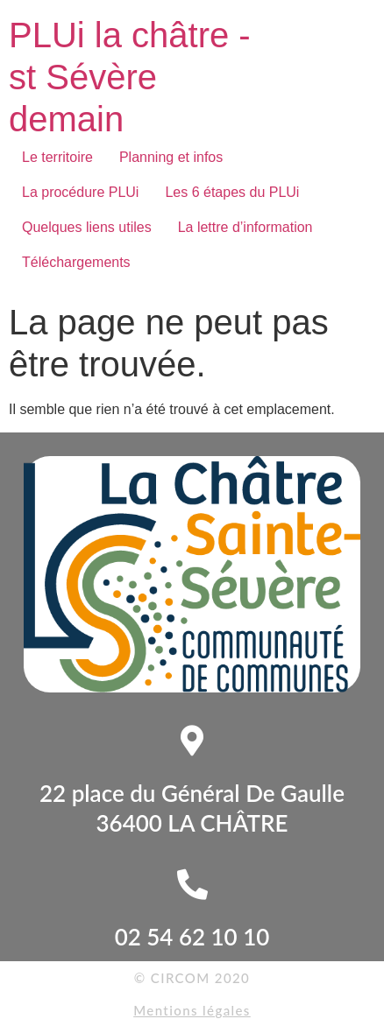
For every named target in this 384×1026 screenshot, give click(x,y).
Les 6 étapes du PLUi (232, 192)
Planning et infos (171, 157)
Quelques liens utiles (87, 227)
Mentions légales (192, 1010)
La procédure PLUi (80, 192)
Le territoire (57, 157)
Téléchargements (76, 262)
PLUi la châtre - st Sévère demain (130, 77)
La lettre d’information (245, 227)
